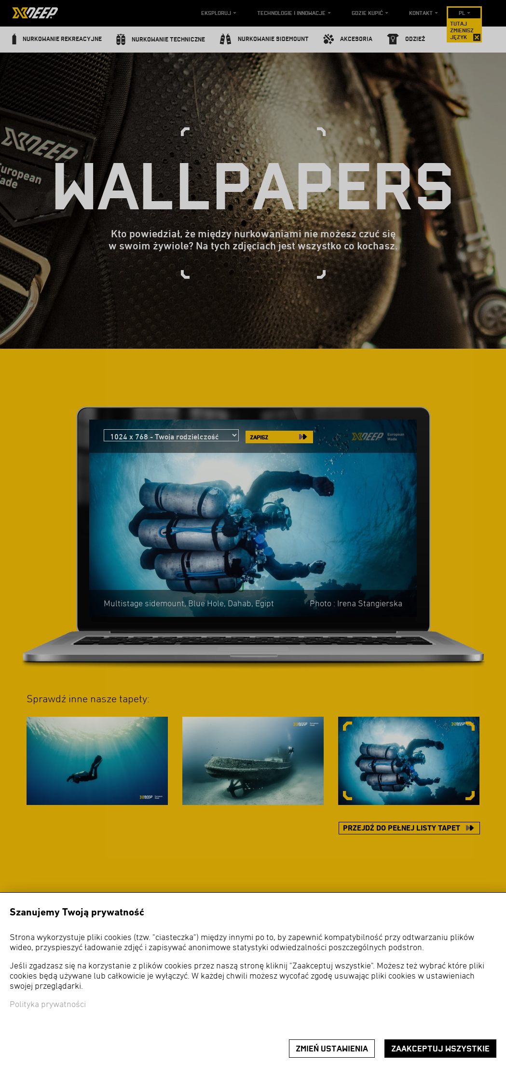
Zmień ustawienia (332, 1048)
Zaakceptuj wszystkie (440, 1048)
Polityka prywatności (48, 1004)
